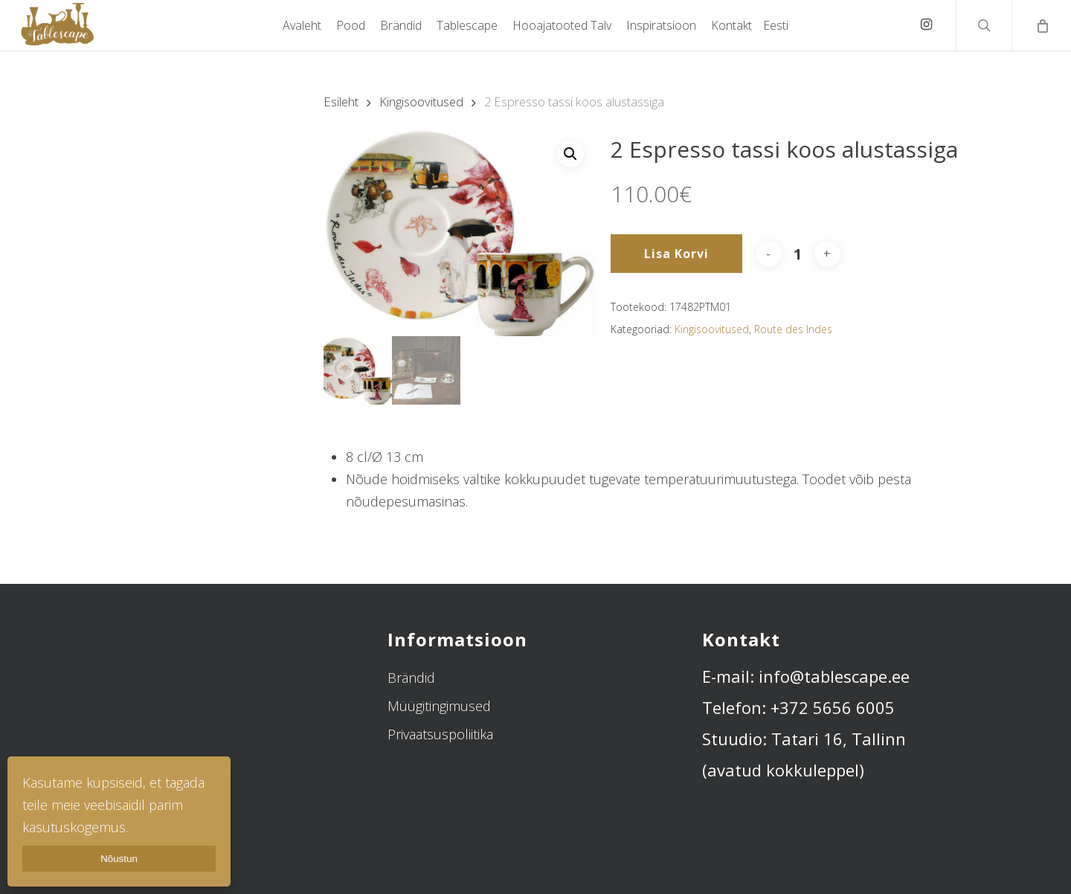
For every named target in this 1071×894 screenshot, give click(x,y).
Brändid (411, 677)
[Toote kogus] (798, 254)
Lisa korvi (676, 253)
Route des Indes (793, 329)
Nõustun (119, 858)
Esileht (341, 101)
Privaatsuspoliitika (440, 734)
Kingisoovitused (421, 101)
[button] (570, 154)
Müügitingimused (439, 706)
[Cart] (1041, 25)
